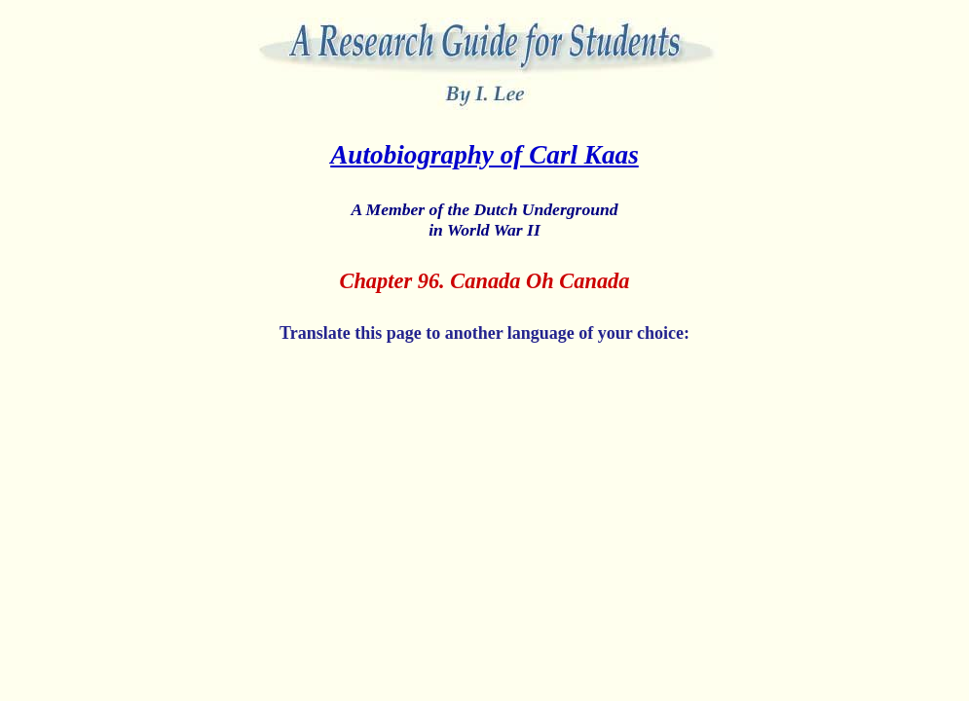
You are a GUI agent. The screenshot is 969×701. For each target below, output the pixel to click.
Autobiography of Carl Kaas (484, 154)
